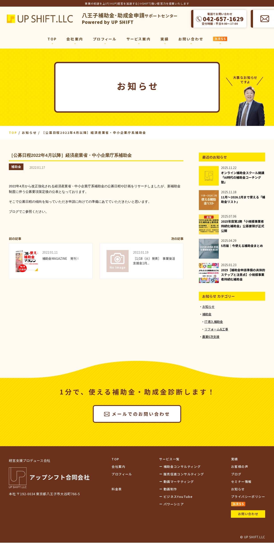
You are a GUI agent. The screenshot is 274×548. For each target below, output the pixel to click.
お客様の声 (239, 466)
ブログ (236, 474)
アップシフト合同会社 (40, 18)
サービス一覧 (169, 459)
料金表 (117, 489)
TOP (52, 39)
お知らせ (208, 306)
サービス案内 (138, 39)
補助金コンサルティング (182, 466)
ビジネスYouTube (178, 496)
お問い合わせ (190, 39)
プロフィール (105, 39)
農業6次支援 (210, 336)
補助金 (16, 167)
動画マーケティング (179, 481)
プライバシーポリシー (248, 496)
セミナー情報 (241, 481)
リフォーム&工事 (216, 329)
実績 (164, 39)
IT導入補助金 (213, 321)
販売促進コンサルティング (184, 474)
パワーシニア (174, 504)
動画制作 (170, 489)
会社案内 (74, 39)
